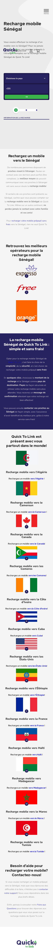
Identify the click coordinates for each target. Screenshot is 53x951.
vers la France (37, 725)
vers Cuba (37, 635)
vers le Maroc (37, 818)
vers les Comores (37, 575)
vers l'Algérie (37, 478)
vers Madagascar (37, 787)
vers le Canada (37, 543)
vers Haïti (37, 754)
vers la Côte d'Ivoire (37, 608)
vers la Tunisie (37, 851)
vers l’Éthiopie (37, 695)
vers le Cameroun (37, 512)
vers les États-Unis (37, 666)
